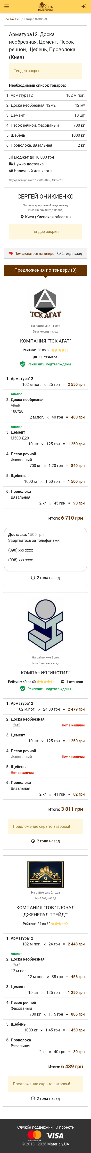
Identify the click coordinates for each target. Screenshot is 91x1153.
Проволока (21, 145)
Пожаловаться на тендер (32, 254)
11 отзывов (45, 357)
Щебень (18, 135)
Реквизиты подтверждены (45, 364)
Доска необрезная (27, 105)
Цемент (18, 115)
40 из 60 (29, 682)
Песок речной (23, 125)
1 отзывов (72, 682)
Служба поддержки (35, 1127)
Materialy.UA (58, 1144)
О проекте (65, 1127)
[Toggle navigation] (6, 6)
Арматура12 (22, 95)
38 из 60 (43, 350)
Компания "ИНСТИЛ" (45, 673)
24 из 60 (43, 924)
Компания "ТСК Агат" (45, 341)
